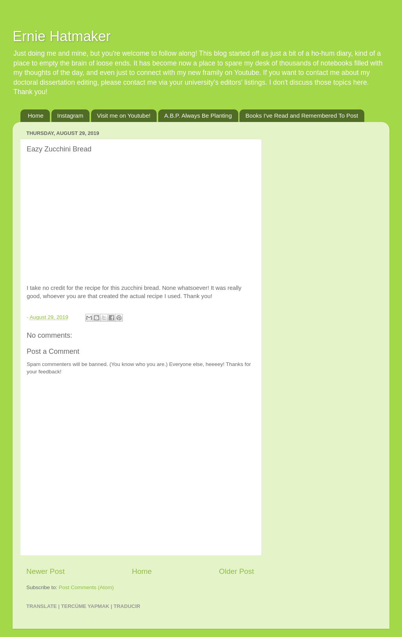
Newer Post (45, 571)
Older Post (236, 571)
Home (36, 115)
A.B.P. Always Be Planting (198, 115)
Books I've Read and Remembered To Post (301, 115)
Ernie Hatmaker (62, 36)
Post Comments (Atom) (86, 587)
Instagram (70, 115)
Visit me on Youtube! (124, 115)
